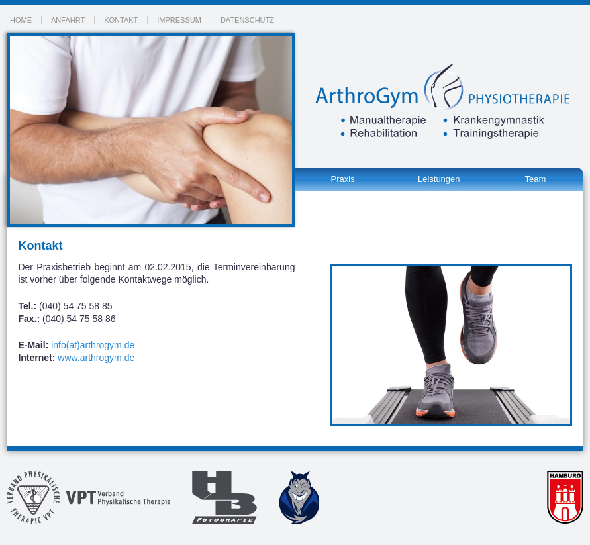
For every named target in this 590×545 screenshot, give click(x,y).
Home (21, 20)
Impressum (179, 20)
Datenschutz (247, 20)
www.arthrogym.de (96, 357)
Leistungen (439, 179)
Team (535, 179)
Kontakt (121, 20)
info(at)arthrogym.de (92, 345)
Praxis (343, 179)
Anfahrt (68, 20)
